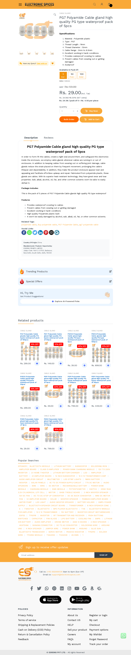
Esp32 (22, 515)
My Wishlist (95, 634)
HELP (70, 625)
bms (34, 486)
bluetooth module (40, 466)
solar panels (38, 482)
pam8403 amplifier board (95, 499)
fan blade (51, 518)
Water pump (25, 502)
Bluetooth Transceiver (32, 532)
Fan (21, 499)
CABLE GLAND (64, 13)
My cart (93, 620)
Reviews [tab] (48, 137)
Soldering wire (89, 525)
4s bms (75, 535)
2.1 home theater (40, 473)
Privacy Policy (25, 615)
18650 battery (92, 479)
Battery (23, 476)
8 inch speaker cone (98, 505)
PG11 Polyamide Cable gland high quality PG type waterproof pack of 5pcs (53, 379)
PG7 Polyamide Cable (68, 224)
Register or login (98, 615)
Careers (72, 634)
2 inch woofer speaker (96, 492)
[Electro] (32, 4)
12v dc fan (24, 496)
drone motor (62, 522)
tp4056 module (35, 535)
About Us (73, 615)
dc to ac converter (66, 525)
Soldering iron (99, 466)
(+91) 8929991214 (55, 572)
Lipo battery (67, 518)
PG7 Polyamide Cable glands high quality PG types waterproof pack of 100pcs (29, 337)
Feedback (23, 639)
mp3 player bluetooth (65, 509)
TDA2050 (51, 535)
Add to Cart (91, 119)
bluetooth (43, 509)
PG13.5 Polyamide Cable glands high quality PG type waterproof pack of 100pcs (100, 338)
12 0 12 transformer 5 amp (92, 476)
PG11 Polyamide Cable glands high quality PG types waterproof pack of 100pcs (77, 379)
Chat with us (42, 63)
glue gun (96, 528)
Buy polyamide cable (47, 224)
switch (93, 489)
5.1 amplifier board (36, 499)
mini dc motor (102, 496)
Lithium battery (62, 466)
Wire (42, 486)
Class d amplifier (49, 469)
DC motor (54, 486)
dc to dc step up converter (49, 496)
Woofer (23, 482)
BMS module (58, 489)
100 (82, 75)
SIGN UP (103, 555)
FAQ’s (70, 639)
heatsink (24, 525)
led (85, 473)
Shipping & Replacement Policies (36, 625)
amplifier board (27, 469)
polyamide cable (29, 224)
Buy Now (91, 111)
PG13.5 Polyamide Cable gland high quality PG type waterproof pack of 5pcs (76, 338)
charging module (39, 489)
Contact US (74, 620)
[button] (94, 4)
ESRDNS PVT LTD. (57, 652)
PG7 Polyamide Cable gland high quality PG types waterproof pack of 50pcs (53, 337)
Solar (53, 499)
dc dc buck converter (79, 496)
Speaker (22, 466)
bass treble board (69, 492)
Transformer (76, 505)
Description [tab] (31, 137)
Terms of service (27, 620)
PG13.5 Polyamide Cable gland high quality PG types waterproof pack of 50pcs (28, 380)
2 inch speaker (98, 522)
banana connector (42, 525)
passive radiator (75, 532)
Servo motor (55, 532)
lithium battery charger (66, 473)
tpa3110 (91, 532)
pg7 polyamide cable (88, 224)
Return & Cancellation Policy (34, 634)
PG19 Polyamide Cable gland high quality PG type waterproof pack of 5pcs (29, 422)
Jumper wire (51, 528)
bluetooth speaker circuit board (47, 505)
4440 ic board (80, 522)
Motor (52, 492)
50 (72, 75)
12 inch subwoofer (65, 476)
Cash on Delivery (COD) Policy (34, 629)
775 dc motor (92, 482)
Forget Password (98, 639)
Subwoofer (81, 466)
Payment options (98, 629)
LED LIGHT (41, 502)
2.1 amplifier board (41, 476)
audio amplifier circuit (31, 479)
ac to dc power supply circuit (65, 482)
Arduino (83, 528)
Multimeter (53, 479)
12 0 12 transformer (46, 512)
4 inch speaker (33, 528)
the (83, 509)
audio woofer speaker (61, 502)
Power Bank (68, 528)
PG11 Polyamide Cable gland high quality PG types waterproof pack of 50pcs (101, 379)
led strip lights (72, 479)
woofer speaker (69, 499)
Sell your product (77, 629)
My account (74, 644)
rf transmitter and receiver (68, 515)
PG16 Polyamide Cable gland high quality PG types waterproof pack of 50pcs (53, 422)
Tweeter (29, 509)
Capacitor (37, 518)
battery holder (85, 502)
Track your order (98, 644)
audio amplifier (43, 522)
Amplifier (96, 473)
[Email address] (56, 555)
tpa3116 (32, 515)
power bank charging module (79, 469)
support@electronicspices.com (66, 574)
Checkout (94, 625)
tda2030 (63, 535)
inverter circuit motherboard (93, 512)
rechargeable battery (75, 486)
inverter (44, 515)
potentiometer (77, 489)
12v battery (67, 512)
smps (97, 518)
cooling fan (84, 518)
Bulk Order (69, 119)
